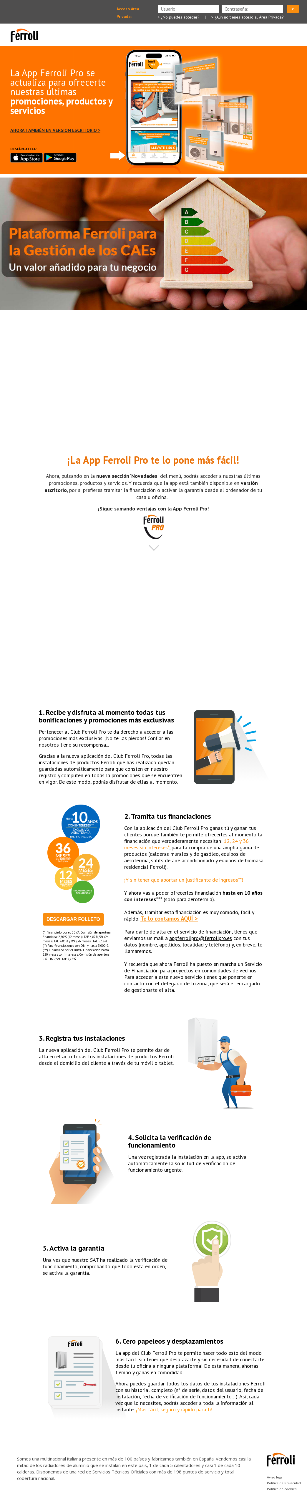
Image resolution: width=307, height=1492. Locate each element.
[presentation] (252, 9)
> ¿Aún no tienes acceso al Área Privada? (247, 17)
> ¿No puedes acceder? (179, 17)
